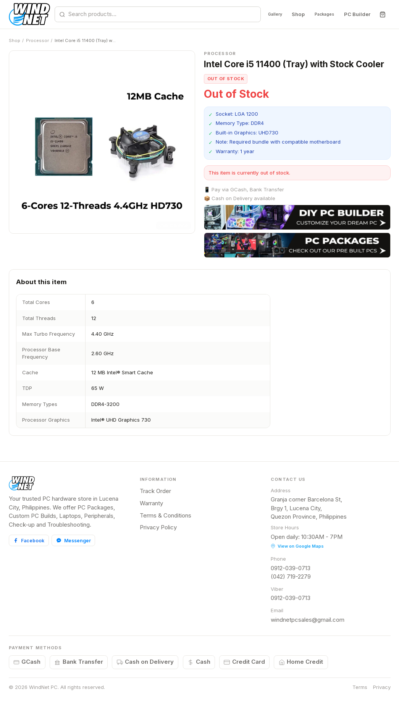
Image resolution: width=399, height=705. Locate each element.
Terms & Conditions (165, 515)
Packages (319, 14)
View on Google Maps (297, 546)
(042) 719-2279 (291, 576)
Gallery (262, 14)
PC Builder (357, 14)
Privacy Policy (158, 527)
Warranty (151, 503)
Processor (37, 40)
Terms (359, 687)
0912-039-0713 (290, 568)
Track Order (155, 491)
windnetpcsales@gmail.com (307, 619)
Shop (289, 14)
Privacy (382, 687)
